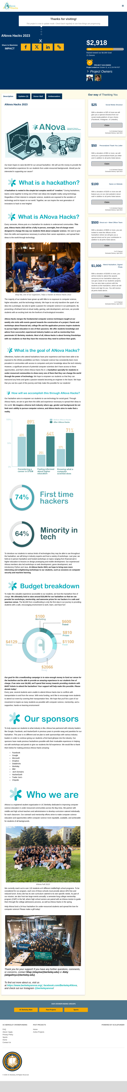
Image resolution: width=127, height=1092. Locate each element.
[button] (7, 62)
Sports (76, 1021)
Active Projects (38, 1043)
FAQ (4, 1040)
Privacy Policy (8, 1045)
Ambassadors (54, 107)
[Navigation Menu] (122, 6)
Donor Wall (38, 107)
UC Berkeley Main (25, 1021)
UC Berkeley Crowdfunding (15, 1036)
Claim (106, 136)
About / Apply (8, 1043)
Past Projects (51, 1021)
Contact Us (7, 1053)
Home (5, 1051)
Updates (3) (23, 107)
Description (8, 107)
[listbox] (40, 62)
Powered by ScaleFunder (113, 1036)
